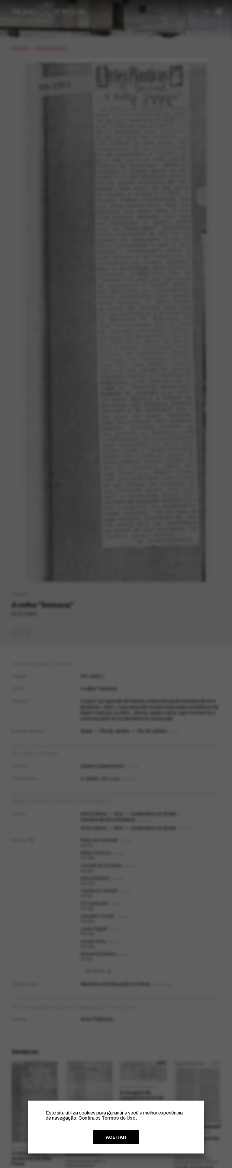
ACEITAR (116, 1137)
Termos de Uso (119, 1118)
